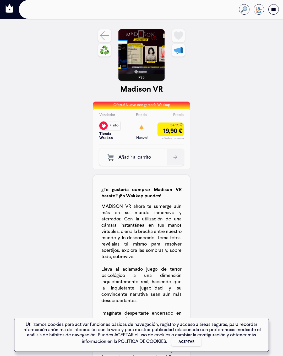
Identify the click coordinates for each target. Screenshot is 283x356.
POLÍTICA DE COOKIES (142, 341)
